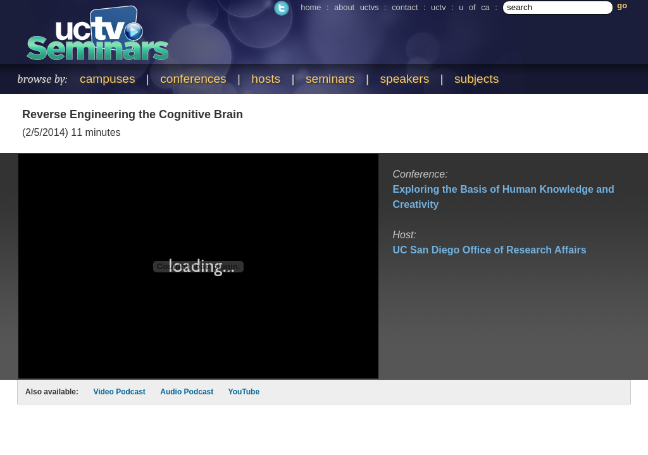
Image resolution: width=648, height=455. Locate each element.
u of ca (474, 7)
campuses (107, 78)
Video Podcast (119, 391)
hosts (265, 78)
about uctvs (356, 7)
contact (405, 7)
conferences (193, 78)
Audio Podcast (186, 391)
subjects (476, 78)
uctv (438, 7)
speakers (404, 78)
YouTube (244, 391)
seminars (330, 78)
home (311, 7)
